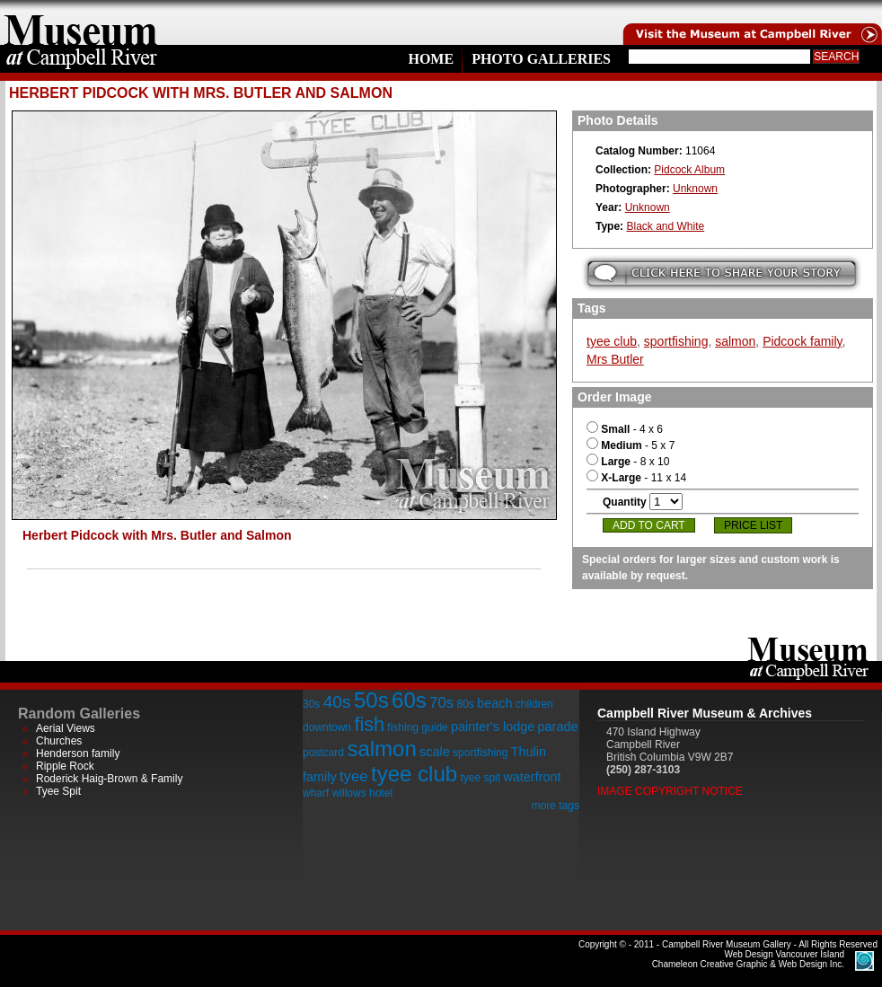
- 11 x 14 (636, 477)
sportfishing (676, 341)
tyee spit (480, 777)
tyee (354, 776)
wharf (316, 793)
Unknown (695, 188)
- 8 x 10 (628, 461)
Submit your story (721, 273)
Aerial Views (65, 728)
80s (464, 704)
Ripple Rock (65, 766)
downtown (327, 727)
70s (441, 702)
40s (337, 701)
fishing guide (417, 727)
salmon (735, 341)
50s (371, 700)
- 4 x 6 (625, 429)
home (81, 22)
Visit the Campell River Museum (751, 22)
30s (311, 704)
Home (431, 58)
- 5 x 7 (631, 445)
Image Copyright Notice (670, 791)
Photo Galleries (541, 58)
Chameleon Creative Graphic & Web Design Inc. (748, 959)
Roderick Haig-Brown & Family (109, 778)
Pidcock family (802, 341)
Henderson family (77, 753)
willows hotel (362, 793)
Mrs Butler (615, 359)
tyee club (612, 341)
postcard (323, 752)
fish (369, 724)
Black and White (665, 226)
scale (434, 752)
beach (494, 703)
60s (409, 700)
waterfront (531, 777)
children (534, 704)
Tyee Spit (58, 791)
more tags (555, 805)
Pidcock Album (689, 169)
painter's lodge (492, 726)
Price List (753, 525)
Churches (59, 741)
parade (558, 726)
